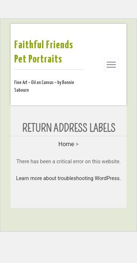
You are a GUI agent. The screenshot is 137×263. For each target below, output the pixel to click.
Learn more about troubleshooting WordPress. (68, 178)
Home (66, 144)
